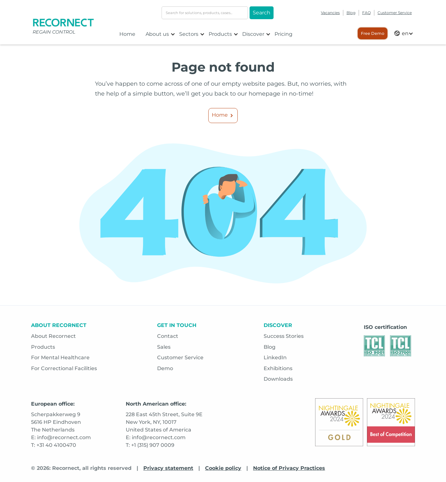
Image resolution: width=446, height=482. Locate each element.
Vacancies (330, 12)
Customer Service (395, 12)
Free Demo (372, 33)
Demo (165, 368)
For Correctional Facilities (64, 368)
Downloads (278, 379)
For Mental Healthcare (60, 357)
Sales (164, 347)
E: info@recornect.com (156, 437)
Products (43, 347)
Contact (167, 336)
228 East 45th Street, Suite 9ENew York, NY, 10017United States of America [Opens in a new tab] (164, 422)
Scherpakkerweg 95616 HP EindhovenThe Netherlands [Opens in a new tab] (56, 422)
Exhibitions (278, 368)
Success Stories (284, 336)
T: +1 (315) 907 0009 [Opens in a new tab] (150, 445)
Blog (350, 12)
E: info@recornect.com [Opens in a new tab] (61, 437)
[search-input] (205, 12)
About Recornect (53, 336)
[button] (160, 34)
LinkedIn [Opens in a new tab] (275, 357)
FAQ (366, 12)
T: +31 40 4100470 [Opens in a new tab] (53, 445)
